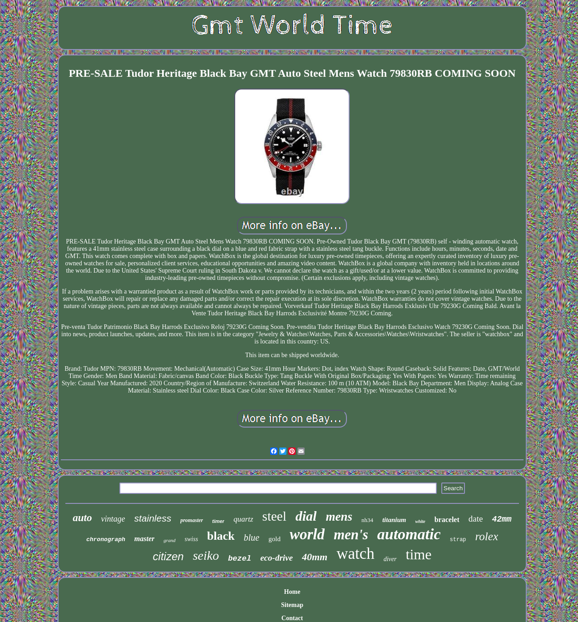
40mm (314, 556)
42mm (501, 519)
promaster (191, 520)
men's (351, 534)
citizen (168, 556)
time (419, 554)
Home (292, 591)
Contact (292, 618)
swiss (191, 539)
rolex (486, 536)
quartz (243, 519)
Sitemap (292, 605)
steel (274, 516)
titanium (394, 519)
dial (306, 515)
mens (339, 516)
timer (218, 521)
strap (458, 540)
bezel (239, 558)
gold (274, 538)
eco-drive (276, 557)
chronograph (105, 539)
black (221, 535)
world (307, 534)
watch (355, 553)
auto (82, 517)
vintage (113, 518)
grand (169, 540)
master (144, 538)
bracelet (447, 519)
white (420, 521)
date (476, 518)
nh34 (367, 520)
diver (390, 559)
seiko (206, 555)
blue (251, 537)
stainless (153, 518)
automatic (409, 534)
